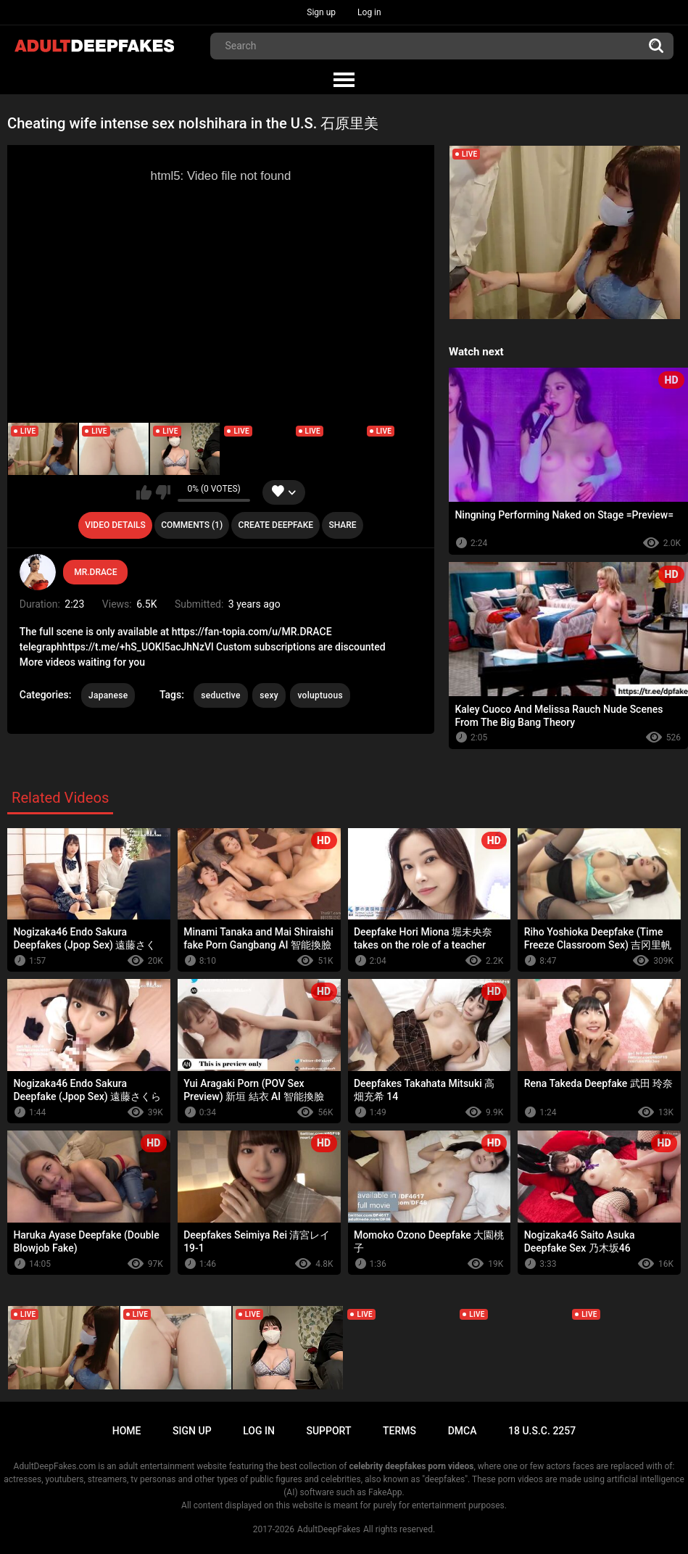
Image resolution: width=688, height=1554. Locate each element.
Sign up (321, 12)
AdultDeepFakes (328, 1529)
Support (328, 1431)
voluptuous (319, 695)
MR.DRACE (95, 572)
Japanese (108, 695)
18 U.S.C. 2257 (542, 1431)
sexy (269, 695)
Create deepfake (276, 525)
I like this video (144, 492)
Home (126, 1431)
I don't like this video (162, 492)
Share (342, 525)
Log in (369, 12)
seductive (220, 695)
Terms (399, 1431)
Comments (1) (192, 525)
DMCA (462, 1431)
